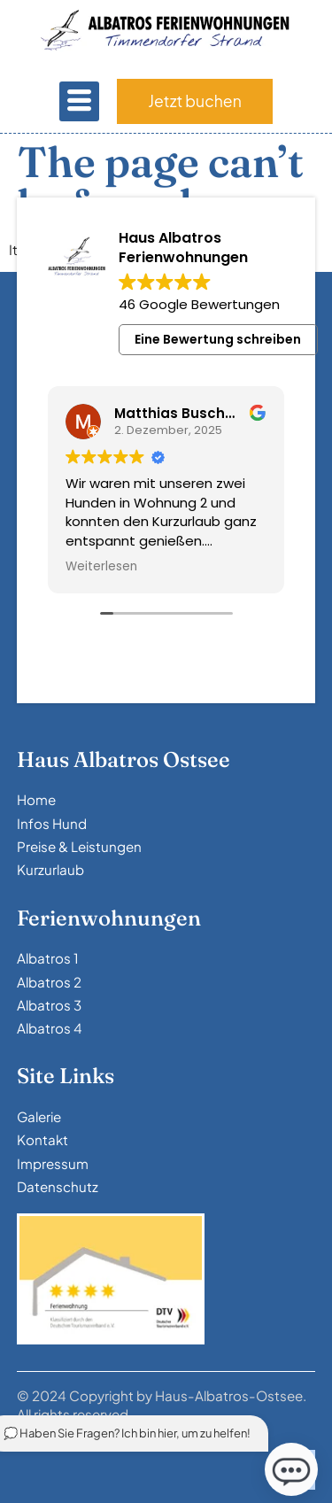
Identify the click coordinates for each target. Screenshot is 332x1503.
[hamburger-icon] (79, 101)
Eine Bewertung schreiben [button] (218, 339)
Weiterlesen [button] (101, 567)
